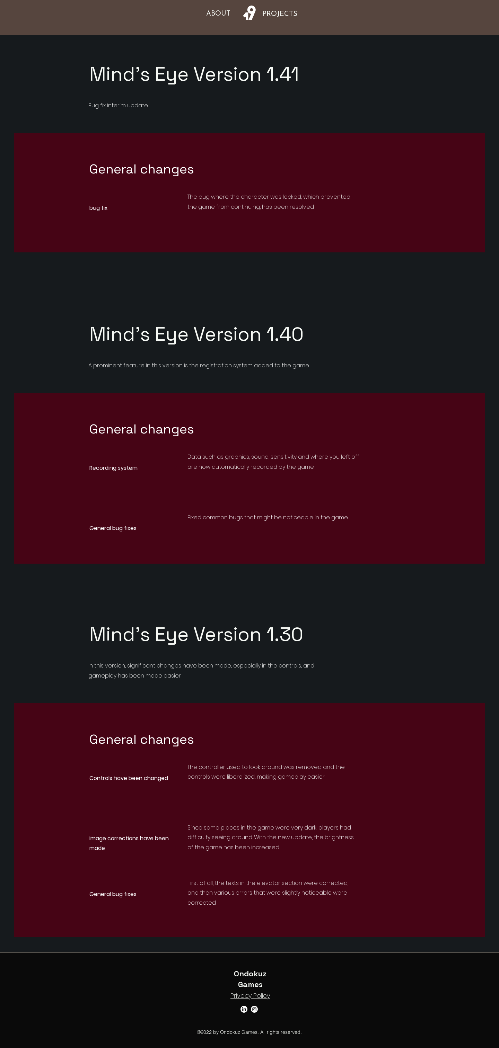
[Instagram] (254, 1009)
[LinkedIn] (243, 1009)
